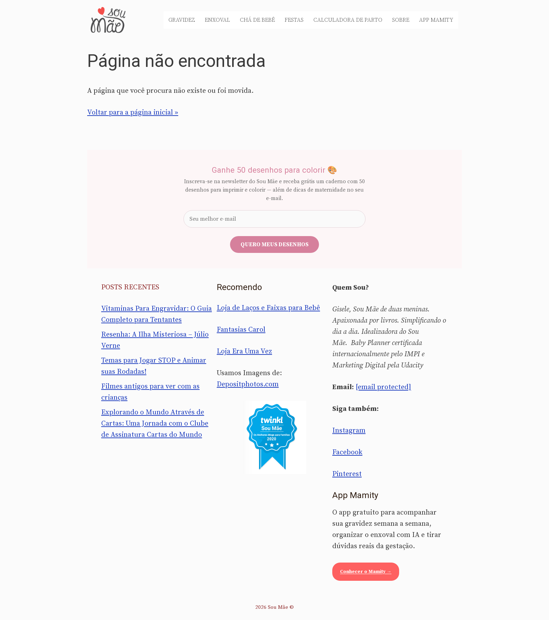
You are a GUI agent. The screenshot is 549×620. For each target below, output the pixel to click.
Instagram (349, 430)
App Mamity (436, 19)
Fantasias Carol (241, 329)
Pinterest (347, 474)
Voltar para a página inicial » (132, 112)
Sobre (400, 19)
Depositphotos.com (248, 384)
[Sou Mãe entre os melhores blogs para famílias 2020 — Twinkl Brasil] (274, 437)
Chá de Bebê (257, 19)
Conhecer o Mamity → (365, 572)
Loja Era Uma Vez (244, 351)
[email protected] (383, 387)
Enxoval (217, 19)
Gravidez (181, 19)
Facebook (347, 452)
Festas (294, 19)
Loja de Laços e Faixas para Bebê (268, 308)
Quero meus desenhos (274, 244)
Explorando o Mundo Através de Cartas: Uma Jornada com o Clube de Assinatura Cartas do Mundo (154, 423)
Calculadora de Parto (347, 19)
